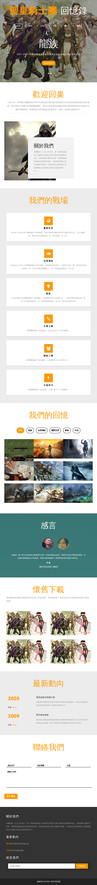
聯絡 (78, 26)
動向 (66, 26)
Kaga (15, 707)
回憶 (42, 26)
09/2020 (9, 844)
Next (90, 50)
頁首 (19, 26)
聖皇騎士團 (48, 11)
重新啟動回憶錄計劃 (45, 697)
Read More (48, 63)
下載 (54, 26)
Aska (15, 725)
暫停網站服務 (42, 715)
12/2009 (9, 850)
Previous (7, 50)
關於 (31, 26)
